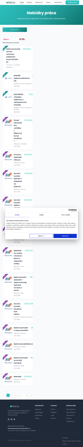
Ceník (52, 415)
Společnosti (39, 2)
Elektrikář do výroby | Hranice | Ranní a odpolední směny (18, 257)
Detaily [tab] (41, 215)
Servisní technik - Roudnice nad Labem (17, 309)
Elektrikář (17, 376)
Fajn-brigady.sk (70, 412)
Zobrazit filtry (15, 30)
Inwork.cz (69, 418)
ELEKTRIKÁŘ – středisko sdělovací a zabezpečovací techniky (20, 99)
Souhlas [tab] (17, 215)
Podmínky (65, 438)
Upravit (41, 236)
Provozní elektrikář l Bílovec (18, 157)
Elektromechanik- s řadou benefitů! (21, 329)
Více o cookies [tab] (66, 215)
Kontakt (53, 418)
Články (48, 2)
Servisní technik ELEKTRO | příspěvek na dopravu (18, 180)
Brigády (29, 2)
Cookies (64, 444)
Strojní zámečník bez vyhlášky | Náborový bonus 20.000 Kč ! (18, 130)
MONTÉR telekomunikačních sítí (22, 78)
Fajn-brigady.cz (71, 409)
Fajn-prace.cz (70, 415)
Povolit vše (65, 236)
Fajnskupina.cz (70, 421)
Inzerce (53, 409)
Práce (22, 2)
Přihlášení (53, 412)
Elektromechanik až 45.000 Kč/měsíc (21, 360)
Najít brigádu (39, 412)
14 (27, 395)
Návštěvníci (58, 2)
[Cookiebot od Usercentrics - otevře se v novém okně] (70, 210)
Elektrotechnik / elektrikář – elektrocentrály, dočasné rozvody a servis (20, 283)
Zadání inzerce (72, 2)
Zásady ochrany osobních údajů (71, 441)
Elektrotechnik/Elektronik (24, 344)
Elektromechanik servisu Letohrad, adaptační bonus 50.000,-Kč (13, 55)
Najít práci (38, 409)
